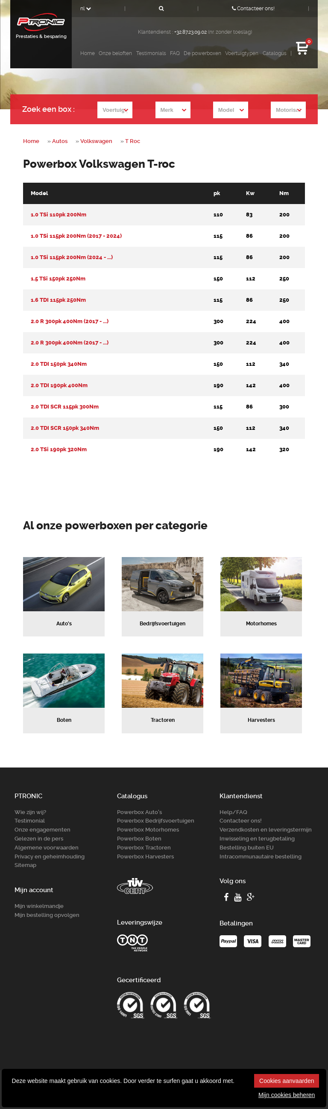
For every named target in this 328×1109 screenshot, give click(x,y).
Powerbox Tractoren (144, 847)
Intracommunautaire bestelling (261, 856)
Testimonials (151, 53)
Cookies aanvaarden (286, 1080)
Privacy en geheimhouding (50, 856)
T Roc (132, 141)
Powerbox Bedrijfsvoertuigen (155, 820)
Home (87, 53)
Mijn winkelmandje (39, 906)
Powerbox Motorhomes (148, 829)
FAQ (175, 53)
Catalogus (275, 53)
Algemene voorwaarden (47, 847)
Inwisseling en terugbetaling (257, 838)
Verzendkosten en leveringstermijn (266, 829)
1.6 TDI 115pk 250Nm (58, 300)
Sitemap (25, 865)
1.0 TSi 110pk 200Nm (58, 214)
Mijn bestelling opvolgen (47, 915)
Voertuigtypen (241, 53)
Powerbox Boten (139, 838)
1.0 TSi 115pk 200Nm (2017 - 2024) (76, 236)
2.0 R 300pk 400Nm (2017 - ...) (69, 321)
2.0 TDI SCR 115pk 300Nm (65, 406)
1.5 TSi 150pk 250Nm (58, 278)
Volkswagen (96, 141)
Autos (59, 141)
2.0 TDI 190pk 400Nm (59, 385)
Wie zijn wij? (30, 812)
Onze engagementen (42, 829)
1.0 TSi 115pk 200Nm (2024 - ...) (72, 257)
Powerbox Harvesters (145, 856)
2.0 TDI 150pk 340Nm (59, 364)
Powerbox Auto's (139, 812)
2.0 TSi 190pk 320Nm (59, 449)
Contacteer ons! (253, 9)
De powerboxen (202, 53)
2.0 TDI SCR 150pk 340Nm (65, 428)
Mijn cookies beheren (286, 1094)
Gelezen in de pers (39, 838)
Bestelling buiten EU (247, 847)
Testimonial (30, 820)
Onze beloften (115, 53)
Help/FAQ (233, 812)
